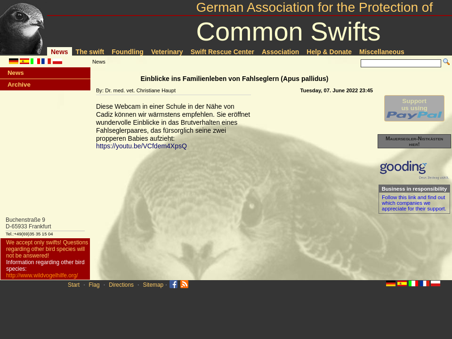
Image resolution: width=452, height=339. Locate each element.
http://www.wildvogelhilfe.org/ (42, 275)
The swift (90, 52)
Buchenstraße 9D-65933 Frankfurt (28, 223)
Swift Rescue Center (222, 52)
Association (280, 52)
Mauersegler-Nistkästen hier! (414, 141)
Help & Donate (329, 52)
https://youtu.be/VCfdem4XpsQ (141, 146)
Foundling (128, 52)
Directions (121, 285)
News (59, 52)
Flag (94, 285)
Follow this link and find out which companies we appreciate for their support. (414, 202)
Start (74, 285)
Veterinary (167, 52)
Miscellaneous (381, 52)
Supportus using (414, 108)
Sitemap (153, 285)
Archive (19, 84)
